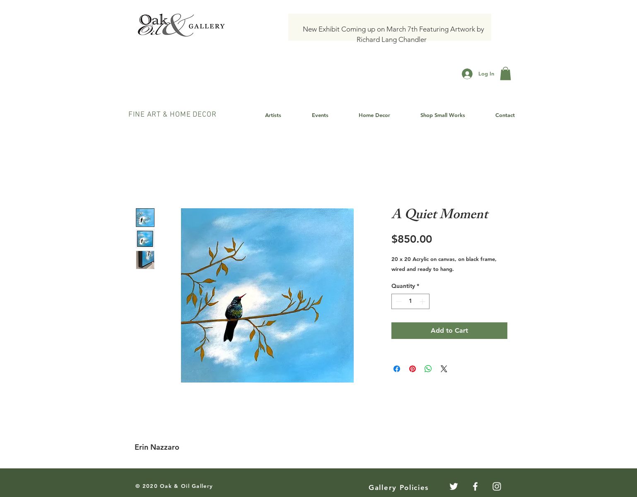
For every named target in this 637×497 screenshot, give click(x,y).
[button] (505, 73)
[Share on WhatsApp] (428, 369)
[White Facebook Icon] (475, 486)
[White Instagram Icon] (496, 486)
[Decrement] (398, 301)
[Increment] (423, 301)
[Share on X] (444, 369)
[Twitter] (453, 486)
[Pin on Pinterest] (412, 369)
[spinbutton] (410, 301)
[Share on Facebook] (397, 369)
